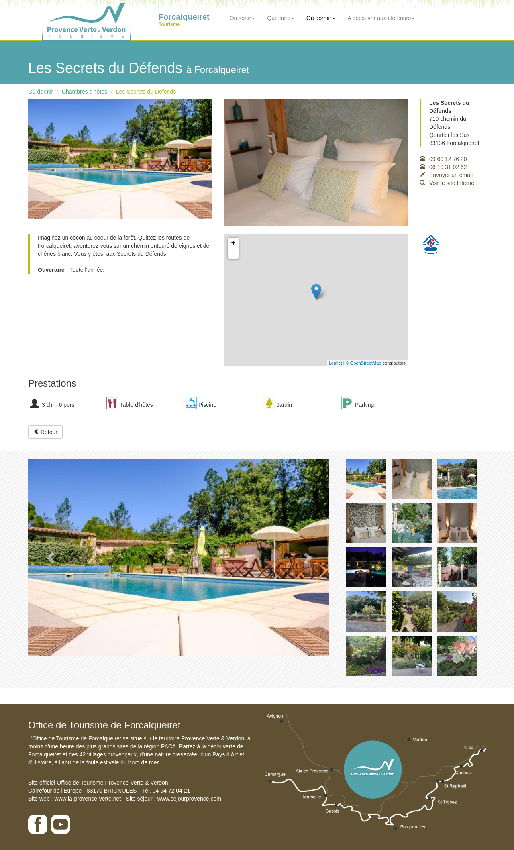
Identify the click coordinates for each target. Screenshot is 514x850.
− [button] (233, 253)
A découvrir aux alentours (381, 18)
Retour (45, 432)
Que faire (280, 18)
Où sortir (242, 18)
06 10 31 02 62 (443, 167)
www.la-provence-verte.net (87, 798)
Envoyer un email (446, 175)
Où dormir (320, 18)
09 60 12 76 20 (443, 159)
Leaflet (335, 363)
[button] (50, 557)
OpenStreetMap (365, 363)
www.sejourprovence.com (189, 798)
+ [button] (233, 243)
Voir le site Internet (448, 183)
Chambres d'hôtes (84, 91)
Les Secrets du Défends (146, 91)
